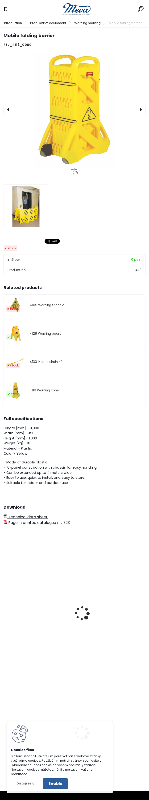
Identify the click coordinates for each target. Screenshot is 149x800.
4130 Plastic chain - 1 (46, 362)
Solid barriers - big (97, 622)
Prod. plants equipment (48, 23)
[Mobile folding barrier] (74, 110)
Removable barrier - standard (34, 622)
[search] (140, 8)
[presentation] (8, 109)
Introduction (13, 23)
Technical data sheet (26, 517)
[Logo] (74, 9)
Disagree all (27, 783)
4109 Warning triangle (47, 305)
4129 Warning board (46, 333)
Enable (55, 783)
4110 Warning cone (44, 390)
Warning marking (87, 23)
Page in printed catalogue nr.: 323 (37, 522)
